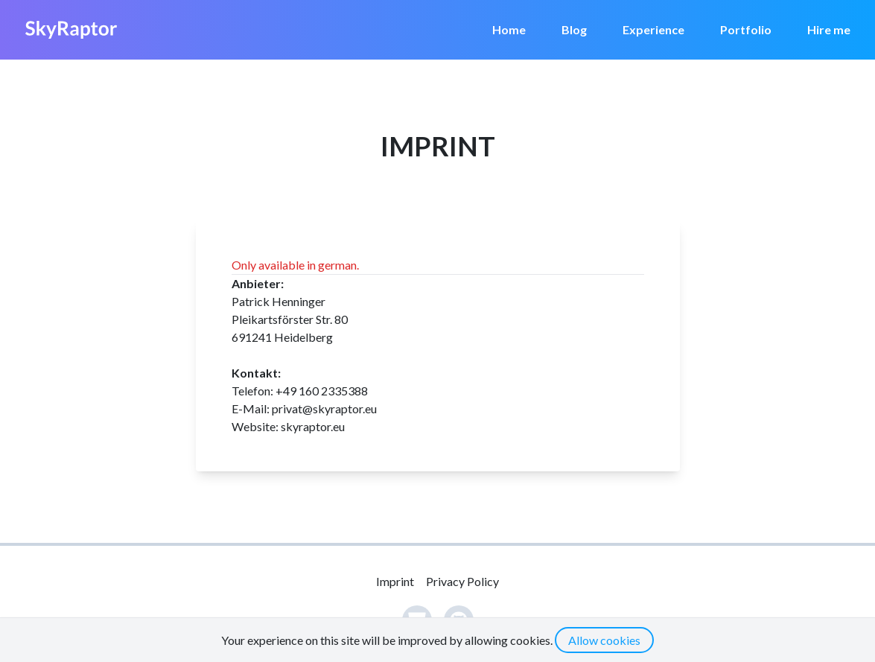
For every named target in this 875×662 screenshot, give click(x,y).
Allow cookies (604, 640)
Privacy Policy (462, 581)
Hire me (828, 29)
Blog (574, 29)
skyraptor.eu (313, 426)
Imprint (395, 581)
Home (509, 29)
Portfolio (745, 29)
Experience (653, 29)
